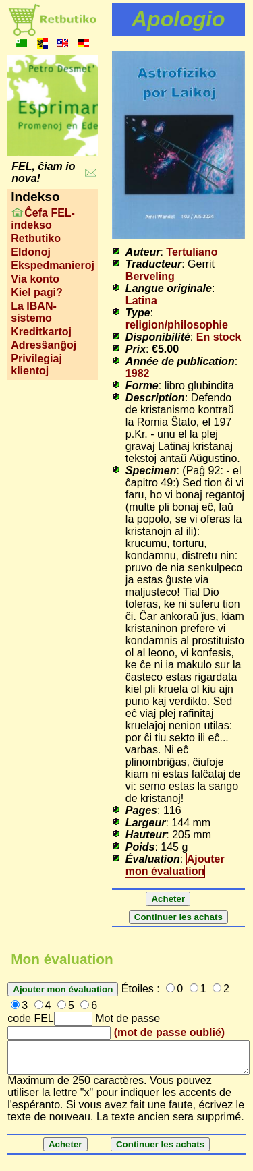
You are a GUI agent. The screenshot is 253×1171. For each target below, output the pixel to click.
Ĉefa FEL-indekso (43, 219)
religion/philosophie (176, 325)
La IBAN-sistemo (34, 312)
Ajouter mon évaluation (175, 865)
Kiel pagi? (36, 292)
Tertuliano (191, 252)
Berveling (150, 276)
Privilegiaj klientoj (36, 364)
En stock (219, 337)
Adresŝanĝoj (43, 345)
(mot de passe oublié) (169, 1032)
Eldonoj (31, 252)
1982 (137, 373)
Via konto (35, 279)
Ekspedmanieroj (52, 265)
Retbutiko (36, 238)
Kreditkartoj (41, 331)
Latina (141, 300)
